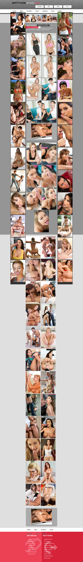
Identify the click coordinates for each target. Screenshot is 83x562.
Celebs (37, 11)
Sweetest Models (48, 556)
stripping (27, 29)
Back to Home (31, 25)
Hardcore (44, 11)
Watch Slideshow (32, 27)
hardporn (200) (31, 553)
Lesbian (60, 11)
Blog (49, 6)
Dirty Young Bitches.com (25, 2)
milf (29, 28)
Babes (21, 11)
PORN (58, 6)
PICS (67, 6)
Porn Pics (46, 541)
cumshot (50, 28)
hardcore (33, 29)
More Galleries (43, 25)
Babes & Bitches (48, 549)
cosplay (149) (31, 539)
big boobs (38, 29)
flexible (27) (31, 545)
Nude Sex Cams (48, 539)
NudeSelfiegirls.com (49, 543)
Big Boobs (29, 11)
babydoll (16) (31, 541)
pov (46, 28)
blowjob (38, 28)
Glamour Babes (48, 545)
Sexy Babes (47, 551)
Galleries (39, 6)
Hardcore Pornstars (49, 547)
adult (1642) (31, 543)
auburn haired (45, 29)
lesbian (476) (31, 547)
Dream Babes (47, 553)
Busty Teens (47, 558)
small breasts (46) (32, 551)
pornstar (33, 28)
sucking (43, 28)
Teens (52, 11)
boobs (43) (30, 549)
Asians (14, 11)
